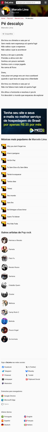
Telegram (7, 371)
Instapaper (8, 379)
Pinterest (7, 375)
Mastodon (8, 383)
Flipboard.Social (34, 379)
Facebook (7, 367)
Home (3, 18)
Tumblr (30, 375)
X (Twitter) (32, 367)
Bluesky (31, 371)
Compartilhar (8, 34)
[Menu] (45, 2)
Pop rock (15, 12)
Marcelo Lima (20, 9)
